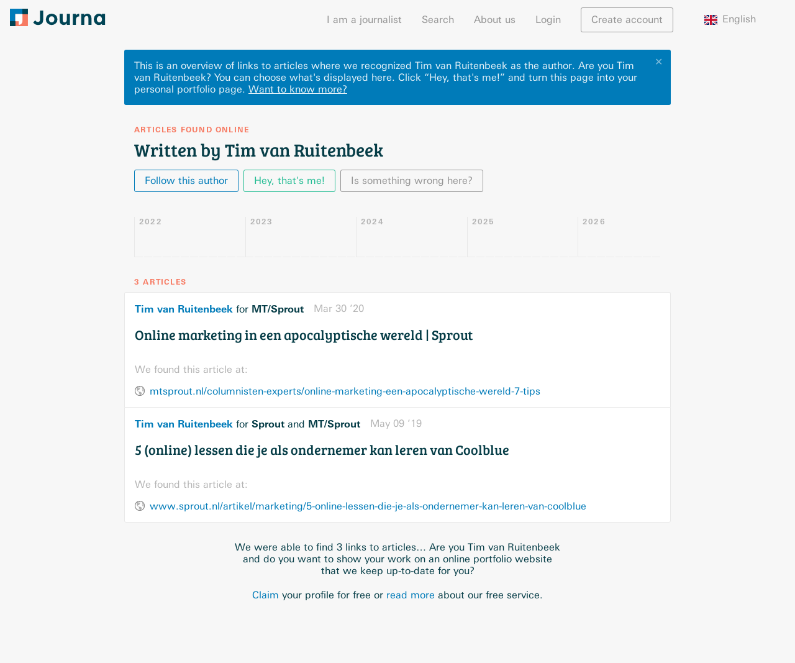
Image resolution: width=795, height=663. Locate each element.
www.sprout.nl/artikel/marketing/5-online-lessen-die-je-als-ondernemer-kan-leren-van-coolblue (368, 506)
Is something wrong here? (412, 180)
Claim (265, 595)
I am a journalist (364, 19)
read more (410, 595)
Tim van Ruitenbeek (184, 309)
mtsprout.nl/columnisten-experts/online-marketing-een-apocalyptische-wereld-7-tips (345, 391)
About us (495, 19)
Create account (627, 19)
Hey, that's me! (289, 180)
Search (438, 19)
